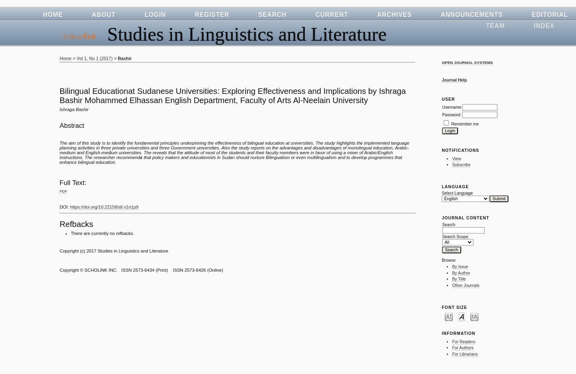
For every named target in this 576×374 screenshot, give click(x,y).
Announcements (472, 14)
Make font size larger (474, 316)
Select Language (457, 193)
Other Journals (465, 285)
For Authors (463, 348)
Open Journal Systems (467, 62)
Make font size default (462, 316)
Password (451, 115)
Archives (394, 14)
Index (544, 25)
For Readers (463, 342)
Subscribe (461, 165)
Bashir (125, 58)
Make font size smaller (449, 316)
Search (272, 14)
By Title (459, 279)
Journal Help (454, 80)
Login (155, 14)
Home (53, 14)
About (104, 14)
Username (451, 107)
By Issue (460, 267)
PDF (63, 191)
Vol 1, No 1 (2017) (95, 58)
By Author (461, 273)
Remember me (465, 124)
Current (332, 14)
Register (212, 14)
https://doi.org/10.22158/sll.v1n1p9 (104, 207)
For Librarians (465, 354)
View (456, 159)
